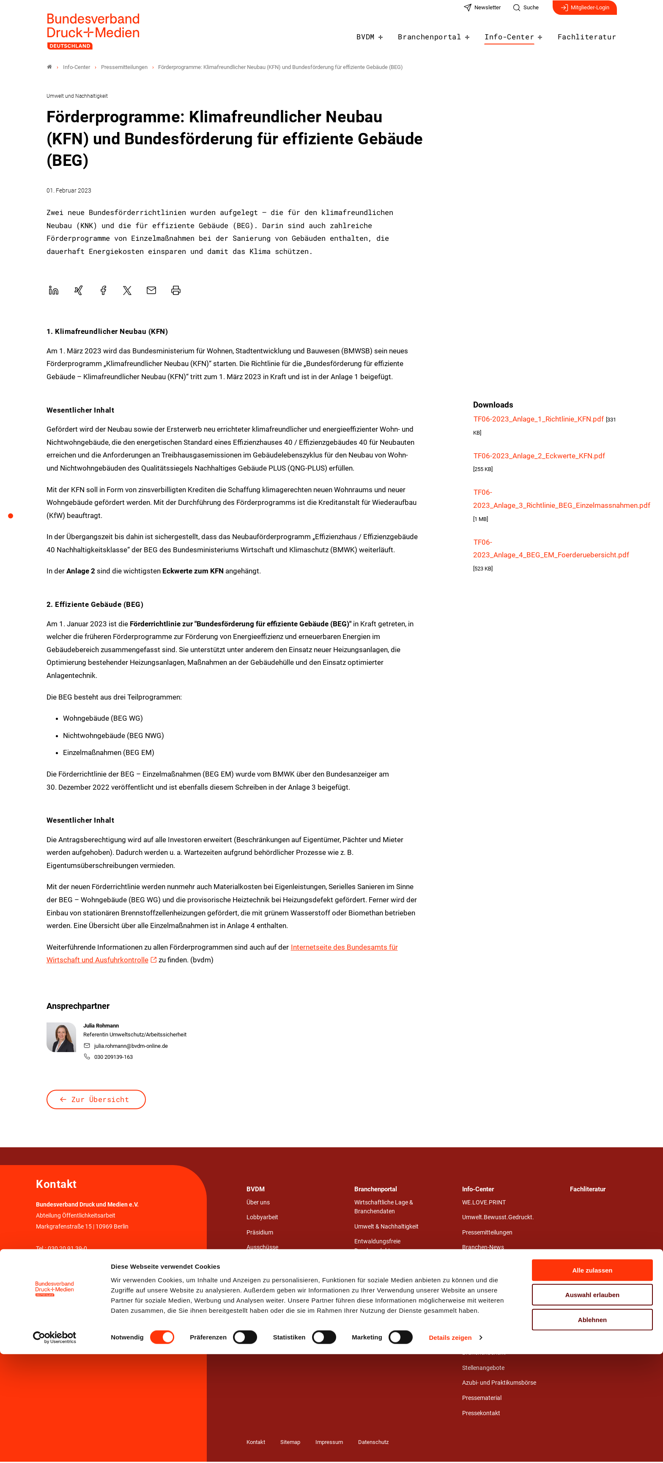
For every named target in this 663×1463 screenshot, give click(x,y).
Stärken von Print (484, 1278)
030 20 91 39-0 (67, 1250)
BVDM (382, 34)
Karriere (257, 1308)
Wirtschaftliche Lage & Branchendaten (383, 1208)
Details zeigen (450, 1446)
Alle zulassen (592, 1378)
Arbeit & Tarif (371, 1267)
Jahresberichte (481, 1339)
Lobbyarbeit (262, 1218)
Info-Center (517, 34)
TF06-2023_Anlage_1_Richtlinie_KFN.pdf (539, 420)
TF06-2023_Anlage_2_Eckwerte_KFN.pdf (539, 457)
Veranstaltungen (484, 1263)
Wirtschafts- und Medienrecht (393, 1312)
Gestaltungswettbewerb (386, 1327)
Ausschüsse (262, 1248)
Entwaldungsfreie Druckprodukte (377, 1247)
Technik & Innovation (381, 1282)
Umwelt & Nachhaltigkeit (386, 1228)
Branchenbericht (484, 1354)
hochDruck (476, 1324)
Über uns (258, 1203)
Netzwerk (259, 1278)
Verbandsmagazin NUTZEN (498, 1308)
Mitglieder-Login (584, 12)
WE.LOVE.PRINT (484, 1203)
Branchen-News (483, 1248)
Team (254, 1294)
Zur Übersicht (100, 1100)
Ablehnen (592, 1428)
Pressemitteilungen (487, 1233)
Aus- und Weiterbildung (384, 1297)
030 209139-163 (108, 1057)
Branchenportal (442, 34)
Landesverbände (268, 1263)
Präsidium (260, 1233)
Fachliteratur (589, 34)
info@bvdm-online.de (64, 1272)
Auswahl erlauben (592, 1403)
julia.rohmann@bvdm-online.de (126, 1047)
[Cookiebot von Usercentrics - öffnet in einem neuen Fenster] (55, 1446)
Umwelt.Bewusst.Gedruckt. (498, 1218)
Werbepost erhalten (487, 1294)
